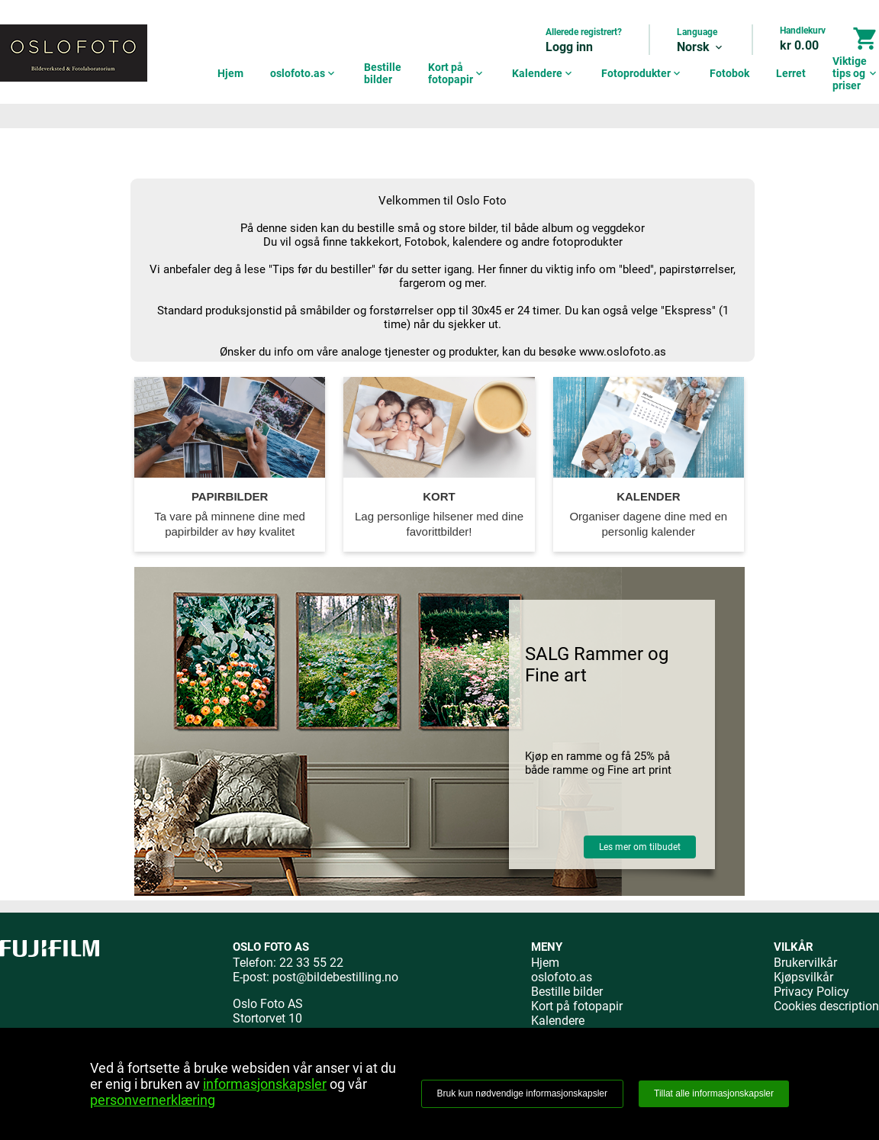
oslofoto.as (303, 73)
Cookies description (826, 1006)
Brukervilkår (805, 962)
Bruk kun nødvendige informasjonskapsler (522, 1093)
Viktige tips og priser (855, 73)
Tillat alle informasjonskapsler (714, 1093)
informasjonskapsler (265, 1084)
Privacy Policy (811, 991)
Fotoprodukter (642, 73)
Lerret (791, 73)
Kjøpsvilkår (803, 977)
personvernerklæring (152, 1100)
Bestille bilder (382, 73)
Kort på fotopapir (456, 73)
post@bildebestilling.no (335, 977)
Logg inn (569, 47)
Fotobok (729, 73)
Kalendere (543, 73)
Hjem (230, 73)
